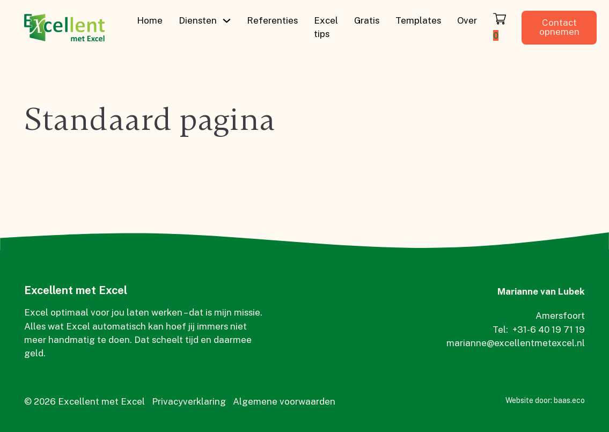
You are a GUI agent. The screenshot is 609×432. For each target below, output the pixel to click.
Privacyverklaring (189, 401)
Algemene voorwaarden (284, 401)
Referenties (272, 20)
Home (150, 20)
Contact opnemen (559, 27)
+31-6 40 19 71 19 (548, 329)
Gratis (366, 20)
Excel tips (326, 27)
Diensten (198, 20)
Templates (418, 20)
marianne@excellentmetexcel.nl (515, 343)
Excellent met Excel (75, 290)
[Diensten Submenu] (226, 20)
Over (467, 20)
